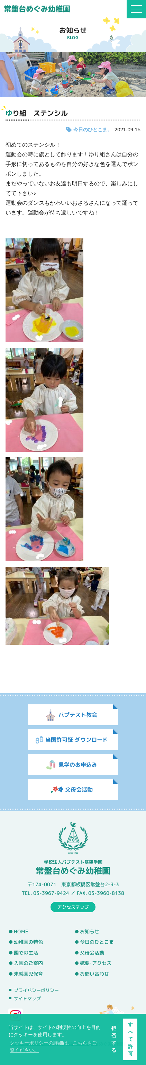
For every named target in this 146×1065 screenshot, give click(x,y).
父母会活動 (92, 952)
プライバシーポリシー (36, 990)
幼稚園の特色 (28, 942)
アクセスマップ (73, 907)
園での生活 (26, 952)
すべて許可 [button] (130, 1039)
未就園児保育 (28, 973)
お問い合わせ (94, 973)
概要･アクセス (95, 963)
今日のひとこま (90, 129)
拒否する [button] (113, 1039)
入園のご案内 (28, 963)
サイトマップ (27, 998)
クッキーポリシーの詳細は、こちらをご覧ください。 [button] (53, 1046)
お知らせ (89, 931)
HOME (21, 931)
